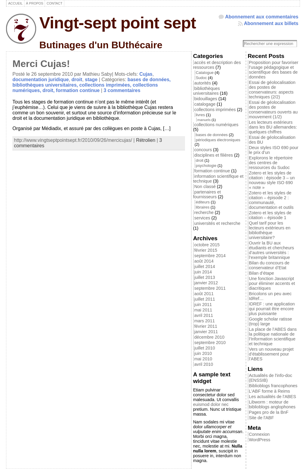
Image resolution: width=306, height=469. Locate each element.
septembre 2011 (210, 288)
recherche (204, 212)
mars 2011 (204, 320)
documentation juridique (40, 79)
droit (77, 79)
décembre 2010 (209, 337)
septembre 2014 (210, 255)
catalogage (204, 104)
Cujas (146, 74)
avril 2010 (203, 364)
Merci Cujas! (41, 63)
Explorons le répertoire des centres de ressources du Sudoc (271, 162)
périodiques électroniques (218, 140)
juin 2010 (203, 353)
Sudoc (201, 77)
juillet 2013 (204, 277)
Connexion (259, 434)
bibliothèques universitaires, (45, 85)
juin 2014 (203, 272)
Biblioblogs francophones (273, 385)
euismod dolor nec (211, 404)
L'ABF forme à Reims (269, 391)
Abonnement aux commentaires (261, 16)
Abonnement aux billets (271, 23)
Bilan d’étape (261, 273)
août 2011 (204, 293)
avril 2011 (203, 315)
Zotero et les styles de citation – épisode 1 (270, 215)
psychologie (206, 165)
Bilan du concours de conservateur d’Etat (269, 265)
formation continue (78, 90)
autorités (202, 83)
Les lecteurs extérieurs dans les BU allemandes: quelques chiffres (273, 127)
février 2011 (205, 326)
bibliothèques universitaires (206, 91)
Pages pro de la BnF (268, 412)
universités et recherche (217, 223)
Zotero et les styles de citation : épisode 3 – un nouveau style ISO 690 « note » (272, 180)
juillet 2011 (204, 299)
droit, (49, 90)
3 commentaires (122, 90)
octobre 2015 (207, 244)
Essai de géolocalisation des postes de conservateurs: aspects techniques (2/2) (272, 89)
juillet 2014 (204, 266)
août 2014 (204, 261)
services (202, 217)
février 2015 (205, 250)
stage (91, 79)
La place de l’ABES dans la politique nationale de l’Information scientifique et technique (273, 336)
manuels (204, 120)
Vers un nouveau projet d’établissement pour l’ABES (271, 354)
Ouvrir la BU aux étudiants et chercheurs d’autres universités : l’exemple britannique (271, 250)
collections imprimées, (106, 85)
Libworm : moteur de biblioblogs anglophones (272, 404)
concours (203, 149)
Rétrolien (145, 140)
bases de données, (149, 79)
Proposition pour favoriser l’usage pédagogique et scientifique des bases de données (273, 69)
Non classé (205, 186)
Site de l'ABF (261, 417)
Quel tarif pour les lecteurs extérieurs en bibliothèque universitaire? (270, 230)
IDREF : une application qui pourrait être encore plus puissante (272, 309)
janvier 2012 (206, 282)
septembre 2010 (210, 342)
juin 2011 (203, 304)
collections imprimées (215, 109)
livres (200, 115)
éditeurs (203, 202)
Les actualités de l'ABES (272, 396)
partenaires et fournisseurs (207, 194)
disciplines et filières (213, 155)
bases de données (212, 134)
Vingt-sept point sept (117, 23)
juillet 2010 (204, 348)
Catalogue (205, 72)
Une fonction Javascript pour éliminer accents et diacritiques (272, 283)
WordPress (259, 439)
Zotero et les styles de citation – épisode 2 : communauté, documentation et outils (271, 200)
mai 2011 (203, 310)
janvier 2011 (206, 331)
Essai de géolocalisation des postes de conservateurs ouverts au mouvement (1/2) (273, 109)
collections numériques (216, 124)
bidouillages (205, 98)
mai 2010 (203, 358)
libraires (202, 207)
